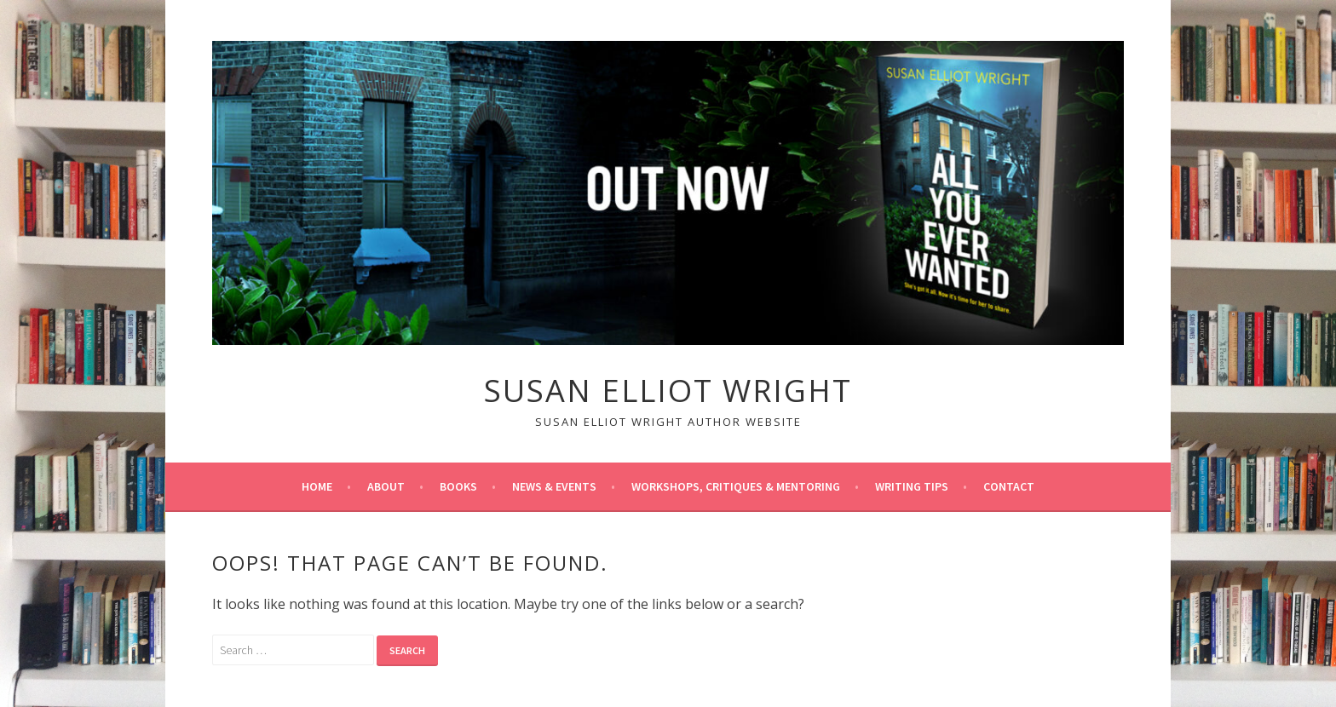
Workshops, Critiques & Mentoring (735, 486)
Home (317, 486)
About (386, 486)
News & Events (554, 486)
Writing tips (911, 486)
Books (458, 486)
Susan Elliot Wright (668, 390)
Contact (1008, 486)
